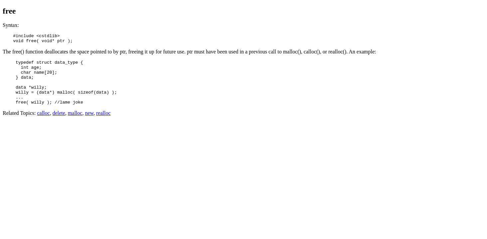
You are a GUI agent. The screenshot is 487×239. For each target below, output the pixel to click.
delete (59, 124)
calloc (43, 124)
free (9, 11)
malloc (75, 124)
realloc (103, 124)
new (89, 124)
